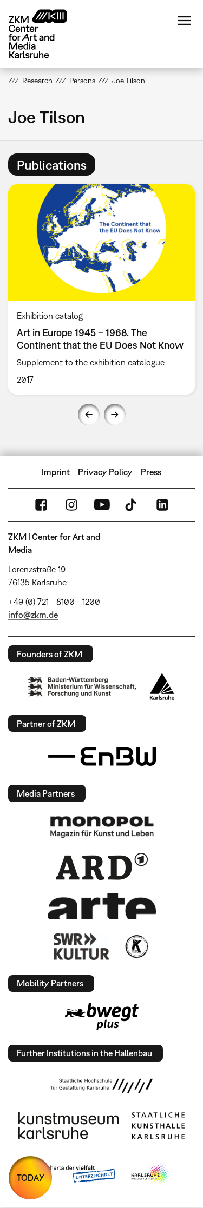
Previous (89, 414)
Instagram (71, 505)
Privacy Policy (105, 472)
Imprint (56, 472)
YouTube (102, 505)
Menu (184, 20)
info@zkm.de (33, 614)
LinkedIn (162, 505)
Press (151, 472)
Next (115, 414)
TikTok (132, 505)
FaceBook (41, 505)
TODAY (30, 1178)
